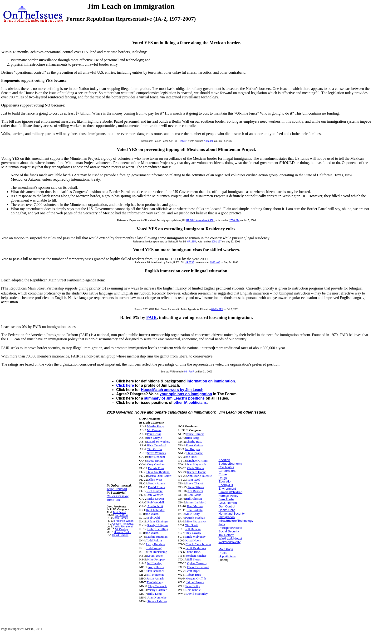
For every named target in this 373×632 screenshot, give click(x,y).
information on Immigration (211, 381)
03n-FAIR (189, 371)
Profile (223, 553)
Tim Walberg (155, 582)
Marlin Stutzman (156, 536)
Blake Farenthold (198, 567)
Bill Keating (121, 529)
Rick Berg (192, 437)
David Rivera (156, 487)
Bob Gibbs (194, 495)
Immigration (227, 517)
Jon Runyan (192, 449)
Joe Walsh (152, 514)
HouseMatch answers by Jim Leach (172, 390)
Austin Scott (155, 506)
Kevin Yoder (155, 555)
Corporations (227, 471)
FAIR (151, 317)
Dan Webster (155, 495)
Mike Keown (155, 498)
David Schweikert (158, 441)
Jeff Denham (157, 456)
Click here (125, 385)
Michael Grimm (197, 460)
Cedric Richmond (123, 526)
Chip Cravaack (157, 586)
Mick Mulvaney (195, 536)
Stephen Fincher (196, 555)
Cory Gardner (156, 464)
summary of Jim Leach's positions (174, 398)
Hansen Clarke (122, 532)
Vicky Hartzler (157, 590)
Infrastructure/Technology (236, 520)
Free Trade (226, 499)
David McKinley (197, 593)
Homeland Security (232, 513)
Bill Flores (194, 559)
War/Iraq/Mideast (230, 538)
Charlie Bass (194, 441)
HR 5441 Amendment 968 (200, 220)
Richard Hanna (196, 472)
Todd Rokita (154, 540)
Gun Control (227, 506)
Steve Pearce (194, 453)
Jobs (222, 524)
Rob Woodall (155, 502)
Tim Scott (191, 525)
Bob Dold (153, 517)
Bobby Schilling (157, 529)
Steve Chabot (194, 483)
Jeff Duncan (193, 529)
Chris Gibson (195, 468)
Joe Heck (191, 456)
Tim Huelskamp (157, 552)
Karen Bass (121, 515)
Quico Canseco (196, 563)
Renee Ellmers (195, 434)
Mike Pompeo (156, 559)
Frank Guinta (194, 445)
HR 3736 (189, 262)
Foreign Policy (228, 495)
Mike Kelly (192, 514)
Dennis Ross (156, 468)
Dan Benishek (155, 571)
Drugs (223, 478)
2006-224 (234, 220)
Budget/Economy (230, 463)
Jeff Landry (154, 563)
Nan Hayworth (196, 464)
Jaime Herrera (195, 582)
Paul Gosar (154, 434)
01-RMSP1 (217, 309)
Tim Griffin (154, 449)
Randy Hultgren (157, 525)
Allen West (155, 479)
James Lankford (196, 502)
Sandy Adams (157, 483)
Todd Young (154, 548)
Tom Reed (193, 479)
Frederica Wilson (123, 520)
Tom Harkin (114, 500)
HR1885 (191, 241)
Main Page (226, 549)
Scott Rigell (193, 571)
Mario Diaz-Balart (159, 476)
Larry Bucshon (155, 544)
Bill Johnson (194, 498)
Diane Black (193, 552)
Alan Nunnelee (156, 597)
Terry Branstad (117, 489)
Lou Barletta (194, 510)
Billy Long (155, 593)
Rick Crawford (156, 445)
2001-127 (216, 241)
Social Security (229, 531)
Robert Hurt (193, 574)
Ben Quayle (154, 437)
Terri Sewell (119, 512)
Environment (227, 488)
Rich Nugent (155, 491)
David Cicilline (120, 535)
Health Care (227, 510)
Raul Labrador (155, 510)
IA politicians (227, 556)
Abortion (224, 460)
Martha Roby (155, 426)
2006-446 (208, 141)
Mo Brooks (154, 430)
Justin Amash (155, 578)
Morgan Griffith (196, 578)
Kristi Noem (193, 540)
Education (225, 481)
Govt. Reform (228, 503)
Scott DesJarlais (196, 548)
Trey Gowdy (193, 533)
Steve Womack (156, 453)
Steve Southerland (158, 472)
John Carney (120, 517)
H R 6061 (182, 141)
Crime (223, 474)
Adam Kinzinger (157, 521)
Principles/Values (230, 528)
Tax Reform (226, 535)
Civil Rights (226, 467)
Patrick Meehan (195, 517)
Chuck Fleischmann (198, 544)
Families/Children (230, 492)
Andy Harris (156, 567)
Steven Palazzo (157, 601)
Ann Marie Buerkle (199, 476)
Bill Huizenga (155, 574)
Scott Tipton (155, 460)
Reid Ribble (193, 590)
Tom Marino (195, 506)
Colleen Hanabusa (122, 523)
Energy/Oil (226, 485)
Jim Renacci (195, 491)
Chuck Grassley (117, 496)
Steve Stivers (195, 487)
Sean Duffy (192, 586)
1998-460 (215, 262)
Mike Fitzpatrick (195, 521)
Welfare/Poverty (229, 542)
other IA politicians (190, 402)
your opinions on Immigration (186, 394)
